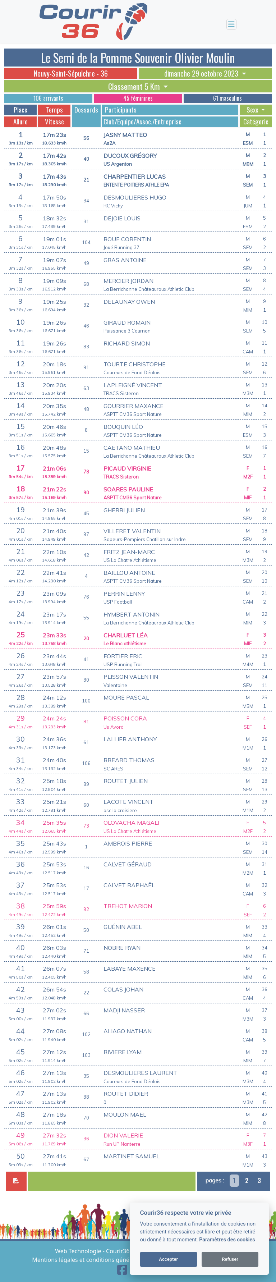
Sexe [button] (253, 110)
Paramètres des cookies (227, 1240)
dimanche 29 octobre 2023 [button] (202, 73)
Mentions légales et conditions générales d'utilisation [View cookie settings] (104, 1260)
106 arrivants (48, 98)
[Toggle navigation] (231, 24)
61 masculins (227, 98)
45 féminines (138, 98)
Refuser (230, 1259)
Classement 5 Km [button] (135, 86)
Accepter (168, 1259)
